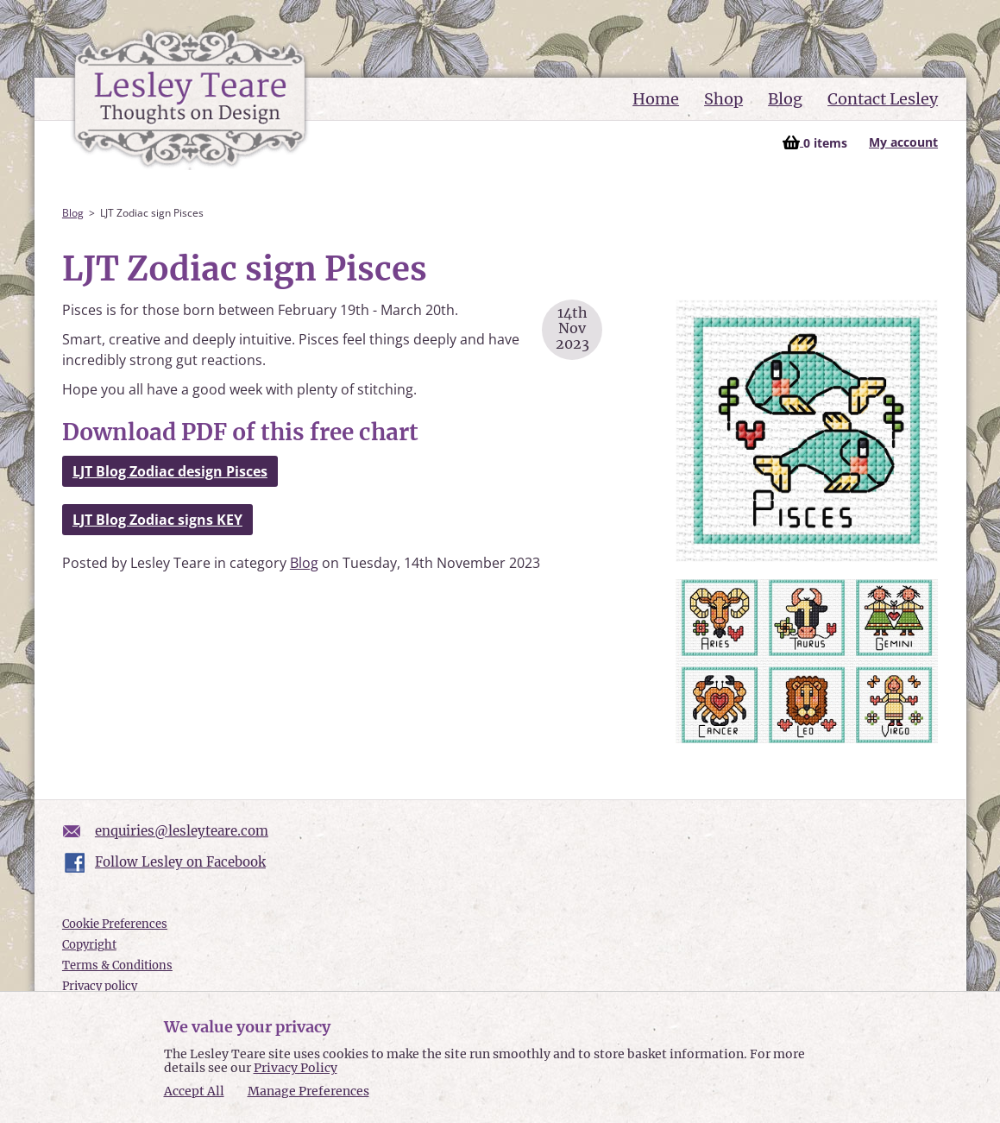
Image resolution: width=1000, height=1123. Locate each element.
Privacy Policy (295, 1068)
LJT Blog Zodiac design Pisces (169, 471)
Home (655, 99)
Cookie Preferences (114, 924)
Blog (785, 99)
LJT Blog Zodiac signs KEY (157, 519)
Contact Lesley (882, 99)
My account (903, 142)
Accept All (194, 1091)
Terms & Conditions (117, 965)
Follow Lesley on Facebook (180, 862)
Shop (723, 99)
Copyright (89, 944)
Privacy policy (99, 986)
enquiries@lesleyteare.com (181, 831)
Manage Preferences (308, 1091)
